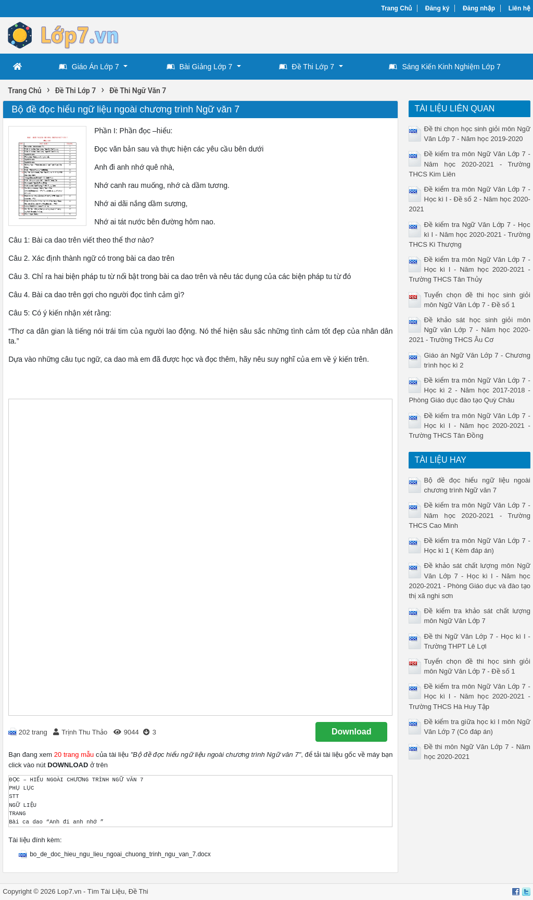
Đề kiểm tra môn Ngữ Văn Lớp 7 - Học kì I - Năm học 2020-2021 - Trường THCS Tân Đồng (469, 425)
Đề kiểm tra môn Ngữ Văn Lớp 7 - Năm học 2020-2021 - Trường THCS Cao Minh (469, 515)
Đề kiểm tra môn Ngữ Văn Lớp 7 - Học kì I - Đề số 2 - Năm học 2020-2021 (469, 199)
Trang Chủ (396, 8)
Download (351, 731)
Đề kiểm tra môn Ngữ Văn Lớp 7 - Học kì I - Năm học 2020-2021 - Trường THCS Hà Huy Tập (469, 696)
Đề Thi (138, 891)
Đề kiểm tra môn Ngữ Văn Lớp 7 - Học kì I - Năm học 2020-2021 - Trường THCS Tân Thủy (469, 269)
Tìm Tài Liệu (106, 891)
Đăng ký (437, 8)
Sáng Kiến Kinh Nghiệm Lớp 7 (444, 67)
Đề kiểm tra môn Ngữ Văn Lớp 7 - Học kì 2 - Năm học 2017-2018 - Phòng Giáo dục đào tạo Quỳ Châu (469, 390)
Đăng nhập (479, 8)
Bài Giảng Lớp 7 (200, 67)
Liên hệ (519, 8)
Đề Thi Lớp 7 (306, 67)
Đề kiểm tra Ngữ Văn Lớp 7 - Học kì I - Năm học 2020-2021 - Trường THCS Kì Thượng (469, 234)
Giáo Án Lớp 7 (89, 67)
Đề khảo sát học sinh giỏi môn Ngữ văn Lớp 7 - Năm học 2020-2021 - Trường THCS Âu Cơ (469, 330)
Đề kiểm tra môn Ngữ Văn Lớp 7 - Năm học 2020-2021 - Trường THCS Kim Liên (469, 164)
